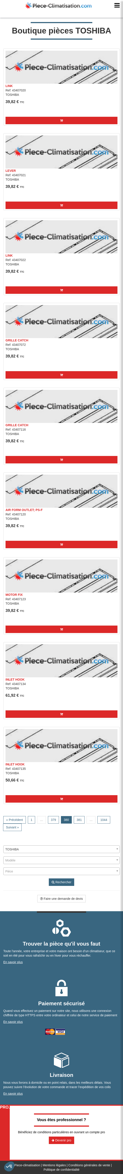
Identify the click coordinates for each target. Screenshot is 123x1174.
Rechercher (61, 882)
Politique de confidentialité (61, 1169)
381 (79, 820)
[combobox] (61, 849)
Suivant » (12, 827)
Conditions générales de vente (89, 1165)
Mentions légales (54, 1165)
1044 (103, 820)
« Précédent (14, 820)
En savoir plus (13, 962)
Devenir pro (61, 1140)
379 (53, 820)
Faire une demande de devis (61, 898)
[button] (61, 120)
